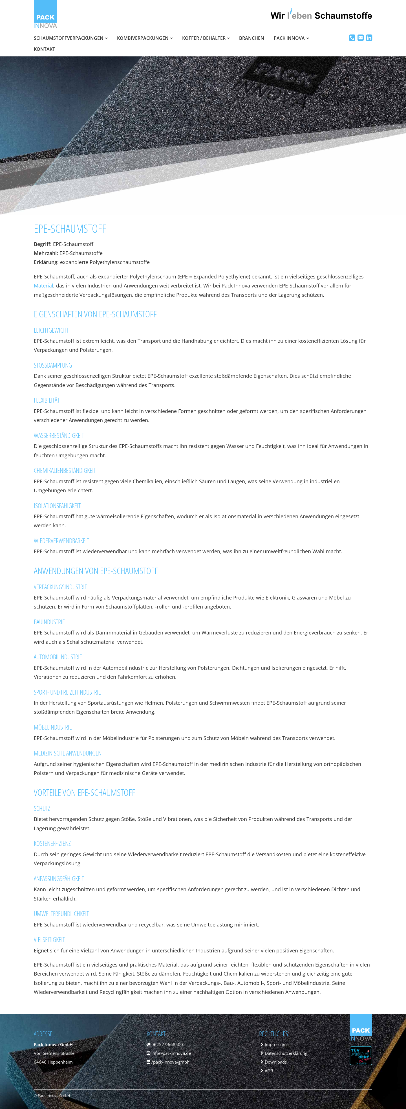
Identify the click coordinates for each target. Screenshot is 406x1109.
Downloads (276, 1062)
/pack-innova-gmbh (168, 1062)
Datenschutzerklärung (286, 1053)
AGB (269, 1071)
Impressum (276, 1044)
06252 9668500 (165, 1044)
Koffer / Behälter (204, 38)
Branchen (251, 38)
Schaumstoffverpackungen (68, 38)
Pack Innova (289, 38)
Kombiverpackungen (143, 38)
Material (43, 285)
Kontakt (44, 49)
